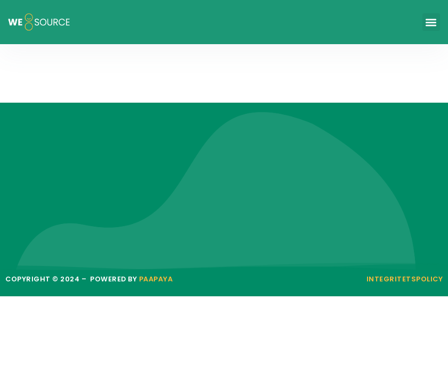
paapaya (156, 279)
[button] (431, 22)
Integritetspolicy (404, 279)
